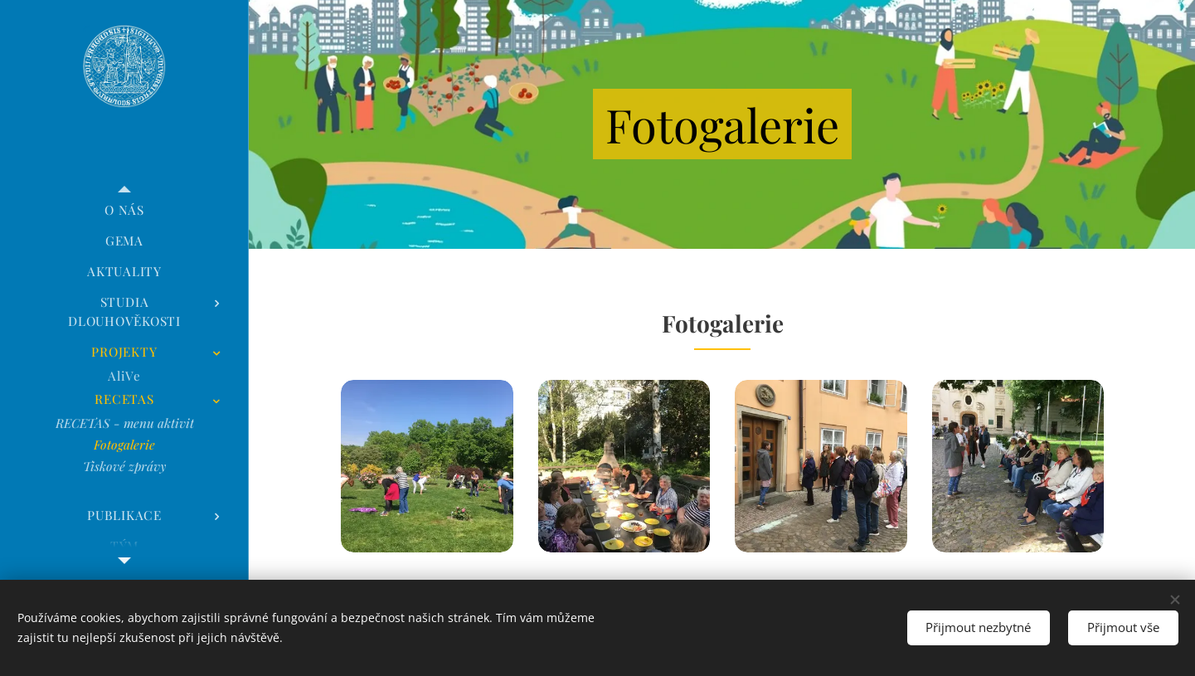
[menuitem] (124, 210)
